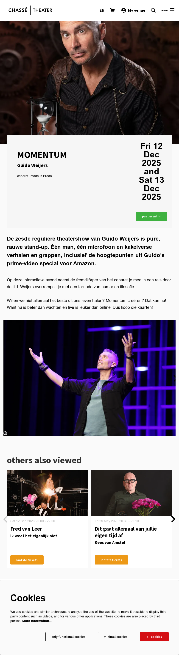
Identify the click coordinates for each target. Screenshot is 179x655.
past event (151, 216)
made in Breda (41, 176)
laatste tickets (27, 560)
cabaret (22, 176)
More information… (37, 621)
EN (102, 10)
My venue (133, 10)
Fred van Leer (26, 528)
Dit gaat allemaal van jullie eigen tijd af (126, 532)
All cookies (154, 637)
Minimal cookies (115, 637)
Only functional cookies (68, 637)
